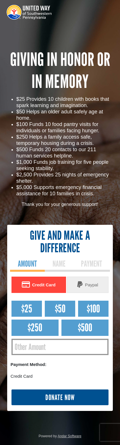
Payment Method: (29, 364)
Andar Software (70, 436)
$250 (35, 327)
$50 (60, 308)
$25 (26, 308)
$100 (93, 308)
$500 (85, 327)
